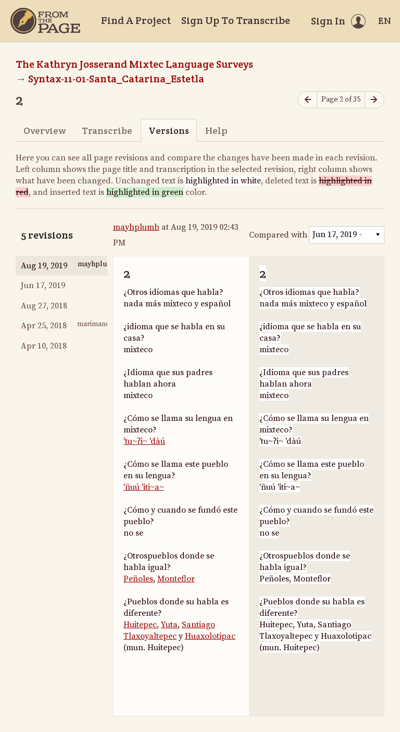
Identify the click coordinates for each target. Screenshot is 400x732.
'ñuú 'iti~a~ (143, 487)
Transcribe (107, 131)
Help (216, 131)
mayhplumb (136, 227)
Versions (168, 131)
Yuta (169, 624)
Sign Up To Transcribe (235, 20)
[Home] (45, 21)
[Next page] (374, 99)
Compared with (278, 235)
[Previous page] (307, 99)
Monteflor (176, 579)
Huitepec (140, 624)
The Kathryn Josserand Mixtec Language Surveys (134, 64)
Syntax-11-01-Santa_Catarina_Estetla (116, 78)
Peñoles (138, 579)
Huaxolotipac (210, 636)
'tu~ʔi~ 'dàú (144, 441)
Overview (44, 131)
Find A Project (136, 20)
